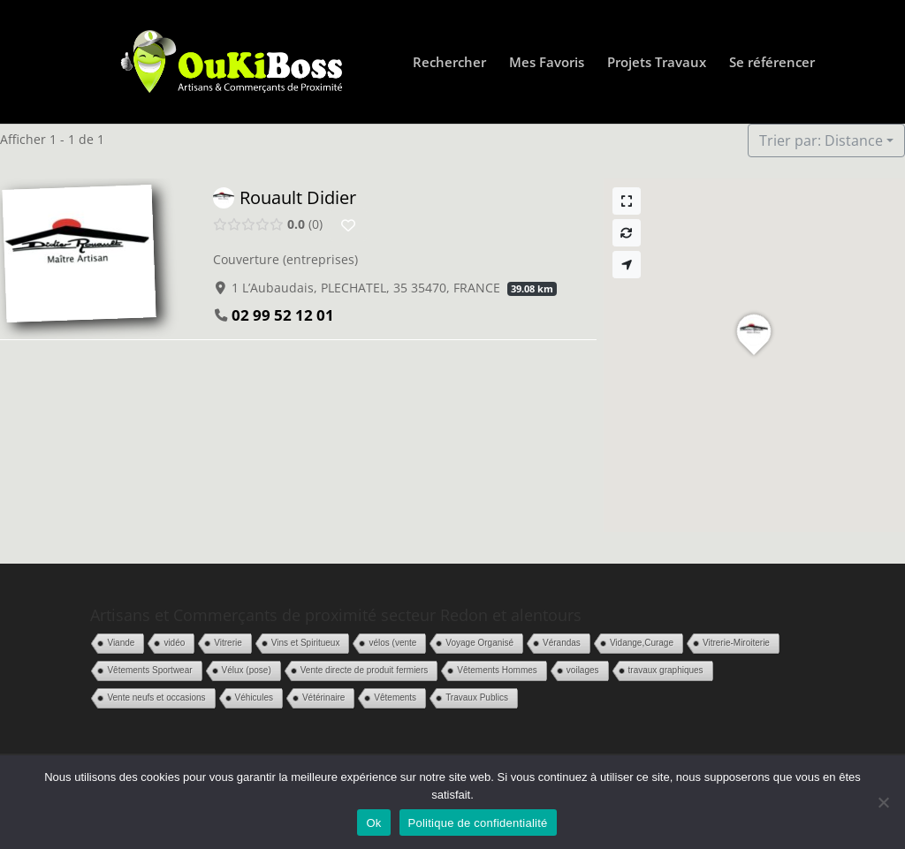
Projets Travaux (656, 63)
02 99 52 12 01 (283, 315)
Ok (373, 823)
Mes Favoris (546, 63)
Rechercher (449, 63)
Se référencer (772, 63)
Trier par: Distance (821, 140)
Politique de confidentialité (478, 823)
